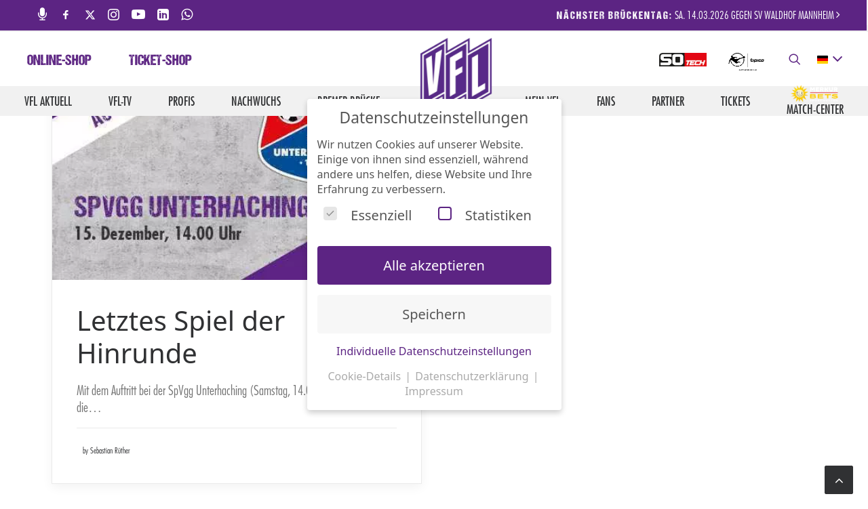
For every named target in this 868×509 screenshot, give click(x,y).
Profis (181, 101)
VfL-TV (120, 101)
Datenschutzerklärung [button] (473, 376)
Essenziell (367, 215)
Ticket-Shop (160, 61)
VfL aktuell (48, 101)
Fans (606, 101)
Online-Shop (59, 61)
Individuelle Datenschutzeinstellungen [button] (434, 351)
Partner (668, 101)
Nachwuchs (256, 101)
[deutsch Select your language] (829, 59)
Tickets (735, 101)
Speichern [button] (434, 314)
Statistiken (485, 215)
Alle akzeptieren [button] (434, 265)
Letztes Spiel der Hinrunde (181, 336)
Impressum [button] (434, 391)
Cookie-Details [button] (365, 376)
